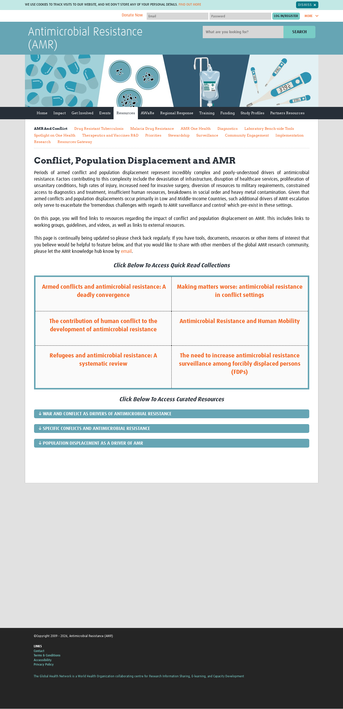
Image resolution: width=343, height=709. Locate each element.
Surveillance (207, 135)
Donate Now (132, 16)
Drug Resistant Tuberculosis (99, 129)
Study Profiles (252, 113)
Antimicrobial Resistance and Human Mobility (240, 322)
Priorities (153, 135)
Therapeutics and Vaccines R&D (110, 135)
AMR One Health (196, 129)
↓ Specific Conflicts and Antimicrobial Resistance (94, 428)
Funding (227, 113)
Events (105, 113)
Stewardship (179, 135)
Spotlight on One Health (54, 135)
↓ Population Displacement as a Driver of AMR (90, 443)
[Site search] (244, 32)
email (126, 251)
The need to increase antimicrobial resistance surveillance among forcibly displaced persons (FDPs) (239, 364)
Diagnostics (227, 129)
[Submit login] (286, 16)
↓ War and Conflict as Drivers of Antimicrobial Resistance (104, 414)
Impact (59, 113)
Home (42, 113)
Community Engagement (247, 135)
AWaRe (147, 113)
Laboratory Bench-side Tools (269, 129)
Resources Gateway (75, 142)
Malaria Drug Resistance (152, 129)
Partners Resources (287, 113)
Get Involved (82, 113)
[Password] (240, 16)
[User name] (177, 16)
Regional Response (176, 113)
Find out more (190, 5)
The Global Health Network (71, 16)
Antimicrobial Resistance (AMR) (85, 39)
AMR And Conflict (50, 129)
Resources (125, 113)
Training (206, 113)
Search (299, 32)
